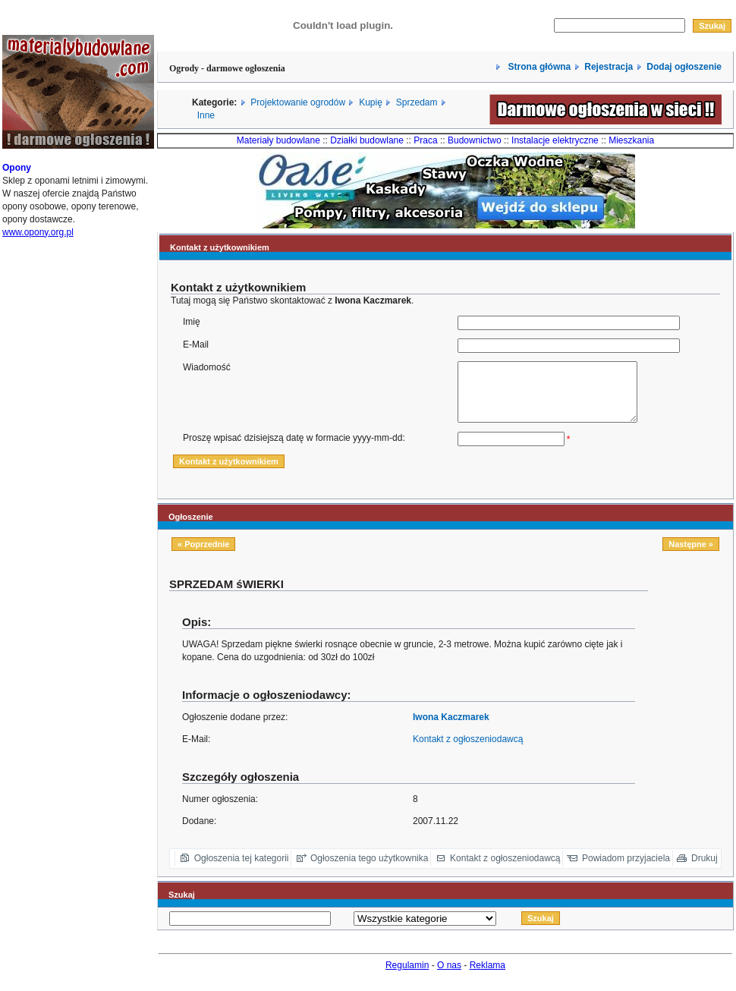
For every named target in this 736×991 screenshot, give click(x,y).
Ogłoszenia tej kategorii (241, 869)
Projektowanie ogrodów (297, 102)
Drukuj (704, 869)
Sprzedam (417, 102)
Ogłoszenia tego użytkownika (369, 869)
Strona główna (538, 66)
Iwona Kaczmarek (451, 728)
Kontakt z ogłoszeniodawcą (468, 750)
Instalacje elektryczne (555, 140)
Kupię (370, 102)
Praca (425, 140)
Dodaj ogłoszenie (684, 66)
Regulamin (407, 976)
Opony (16, 173)
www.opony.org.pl (38, 237)
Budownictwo (475, 140)
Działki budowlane (367, 140)
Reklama (487, 976)
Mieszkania (631, 140)
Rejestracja (608, 66)
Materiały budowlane (278, 140)
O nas (449, 976)
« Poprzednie (203, 555)
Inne (206, 115)
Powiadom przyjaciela (626, 869)
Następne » (690, 555)
